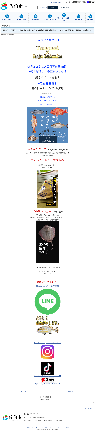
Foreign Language (56, 2)
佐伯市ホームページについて (43, 427)
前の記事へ (24, 391)
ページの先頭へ (87, 408)
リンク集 (56, 427)
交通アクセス (29, 427)
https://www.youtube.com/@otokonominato (47, 384)
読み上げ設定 (65, 7)
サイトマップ (65, 427)
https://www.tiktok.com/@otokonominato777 (47, 376)
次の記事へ (71, 391)
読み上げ (53, 7)
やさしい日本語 (42, 7)
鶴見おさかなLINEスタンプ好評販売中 (47, 286)
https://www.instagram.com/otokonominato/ (47, 343)
